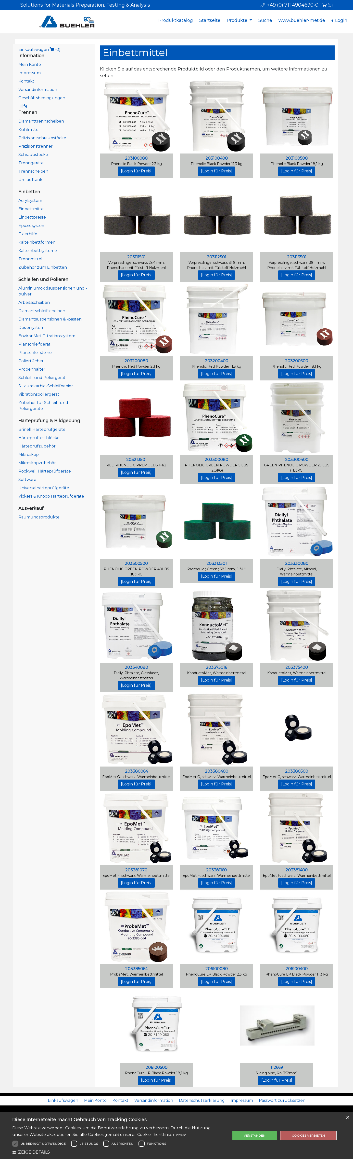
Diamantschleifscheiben (41, 310)
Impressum (29, 72)
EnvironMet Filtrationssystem (46, 336)
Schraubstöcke (33, 154)
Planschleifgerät (34, 344)
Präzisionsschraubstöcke (42, 138)
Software (27, 479)
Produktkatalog (175, 20)
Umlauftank (30, 179)
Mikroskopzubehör (37, 463)
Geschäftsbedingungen (41, 98)
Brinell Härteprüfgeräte (41, 429)
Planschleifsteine (35, 352)
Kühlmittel (29, 129)
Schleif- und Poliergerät (41, 377)
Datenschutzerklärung (202, 1100)
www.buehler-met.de (301, 20)
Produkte (238, 20)
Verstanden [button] (254, 1135)
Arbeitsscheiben (34, 302)
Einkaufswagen (39, 49)
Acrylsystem (30, 200)
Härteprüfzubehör (37, 446)
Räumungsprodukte (39, 517)
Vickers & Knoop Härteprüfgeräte (51, 496)
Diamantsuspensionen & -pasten (50, 319)
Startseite (209, 20)
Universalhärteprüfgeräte (43, 488)
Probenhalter (31, 369)
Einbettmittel (31, 209)
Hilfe (22, 106)
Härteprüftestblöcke (39, 437)
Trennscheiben (33, 171)
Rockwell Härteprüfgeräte (44, 471)
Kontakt (26, 81)
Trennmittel (30, 259)
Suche (265, 20)
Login (340, 20)
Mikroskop (28, 454)
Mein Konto (29, 64)
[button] (118, 1152)
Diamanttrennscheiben (41, 121)
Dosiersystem (31, 327)
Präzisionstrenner (35, 146)
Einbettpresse (32, 217)
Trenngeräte (31, 163)
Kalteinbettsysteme (37, 250)
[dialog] (176, 1135)
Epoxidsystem (32, 225)
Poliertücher (31, 361)
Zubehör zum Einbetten (42, 267)
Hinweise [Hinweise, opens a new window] (179, 1135)
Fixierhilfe (27, 234)
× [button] (347, 1117)
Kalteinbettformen (36, 242)
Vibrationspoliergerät (38, 394)
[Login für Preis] (136, 171)
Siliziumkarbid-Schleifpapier (45, 386)
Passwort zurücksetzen (282, 1100)
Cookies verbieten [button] (308, 1135)
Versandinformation (37, 89)
